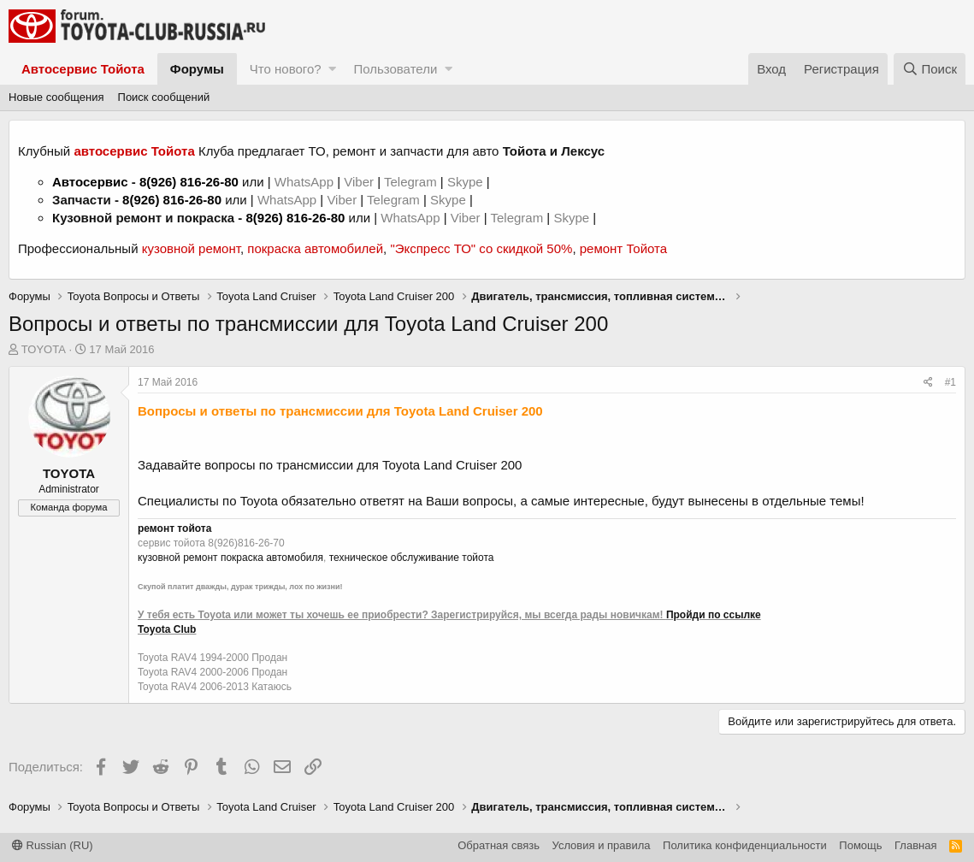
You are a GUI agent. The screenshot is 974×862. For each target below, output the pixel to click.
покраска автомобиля (272, 558)
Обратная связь (498, 845)
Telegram (412, 181)
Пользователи (395, 69)
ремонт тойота (174, 528)
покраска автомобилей (315, 248)
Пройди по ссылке (713, 615)
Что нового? (286, 69)
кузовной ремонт (191, 248)
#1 (950, 382)
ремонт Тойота (623, 248)
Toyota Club (167, 629)
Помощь (860, 845)
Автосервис (90, 181)
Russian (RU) (52, 845)
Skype (467, 181)
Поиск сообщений (164, 97)
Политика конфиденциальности (745, 845)
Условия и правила (601, 845)
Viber (359, 181)
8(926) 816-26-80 (189, 181)
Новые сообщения (56, 97)
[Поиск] (929, 69)
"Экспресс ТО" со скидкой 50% (481, 248)
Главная (915, 845)
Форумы (197, 69)
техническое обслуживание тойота (411, 558)
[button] (332, 69)
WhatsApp (305, 181)
